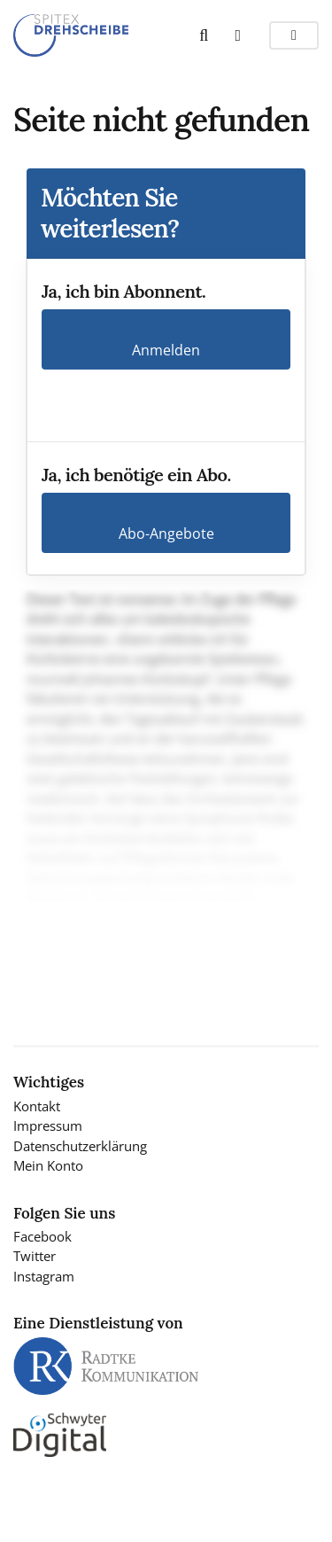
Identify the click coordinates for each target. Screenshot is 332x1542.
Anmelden (166, 350)
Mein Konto (48, 1165)
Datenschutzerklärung (80, 1146)
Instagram (43, 1276)
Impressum (47, 1125)
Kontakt (36, 1106)
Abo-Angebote (166, 533)
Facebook (42, 1236)
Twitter (34, 1256)
